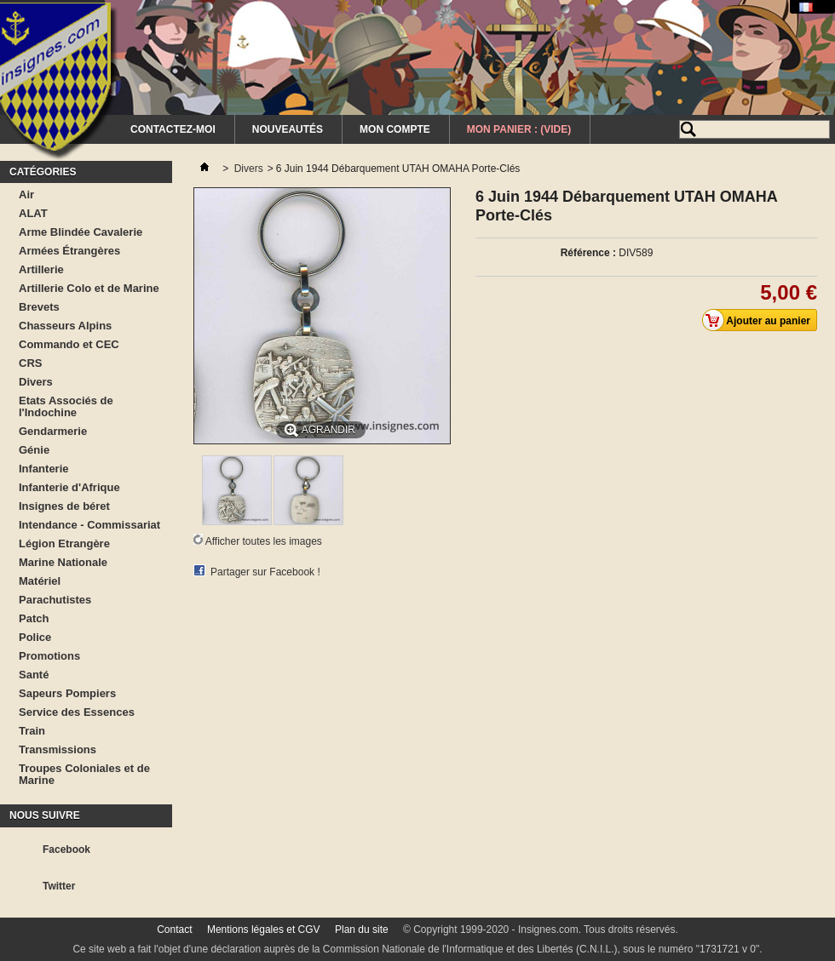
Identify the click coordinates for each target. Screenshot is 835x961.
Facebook (66, 849)
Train (32, 730)
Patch (34, 618)
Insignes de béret (64, 506)
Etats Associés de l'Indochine (66, 406)
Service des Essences (77, 712)
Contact (174, 929)
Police (35, 637)
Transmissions (57, 749)
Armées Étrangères (69, 250)
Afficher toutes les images (263, 541)
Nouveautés (287, 129)
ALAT (33, 213)
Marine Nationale (63, 562)
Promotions (49, 655)
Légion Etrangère (64, 543)
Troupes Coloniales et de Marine (84, 774)
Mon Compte (395, 129)
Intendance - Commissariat (89, 524)
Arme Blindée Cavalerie (80, 232)
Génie (34, 449)
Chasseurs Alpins (65, 325)
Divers (36, 381)
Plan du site (362, 929)
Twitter (59, 886)
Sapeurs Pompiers (67, 693)
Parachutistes (55, 599)
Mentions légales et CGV (263, 929)
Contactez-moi (173, 129)
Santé (34, 674)
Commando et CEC (69, 344)
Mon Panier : (519, 129)
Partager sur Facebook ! (265, 572)
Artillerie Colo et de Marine (89, 288)
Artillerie (41, 269)
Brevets (39, 306)
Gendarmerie (53, 431)
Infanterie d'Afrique (69, 487)
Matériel (39, 581)
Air (26, 194)
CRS (30, 363)
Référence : (588, 253)
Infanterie (44, 468)
